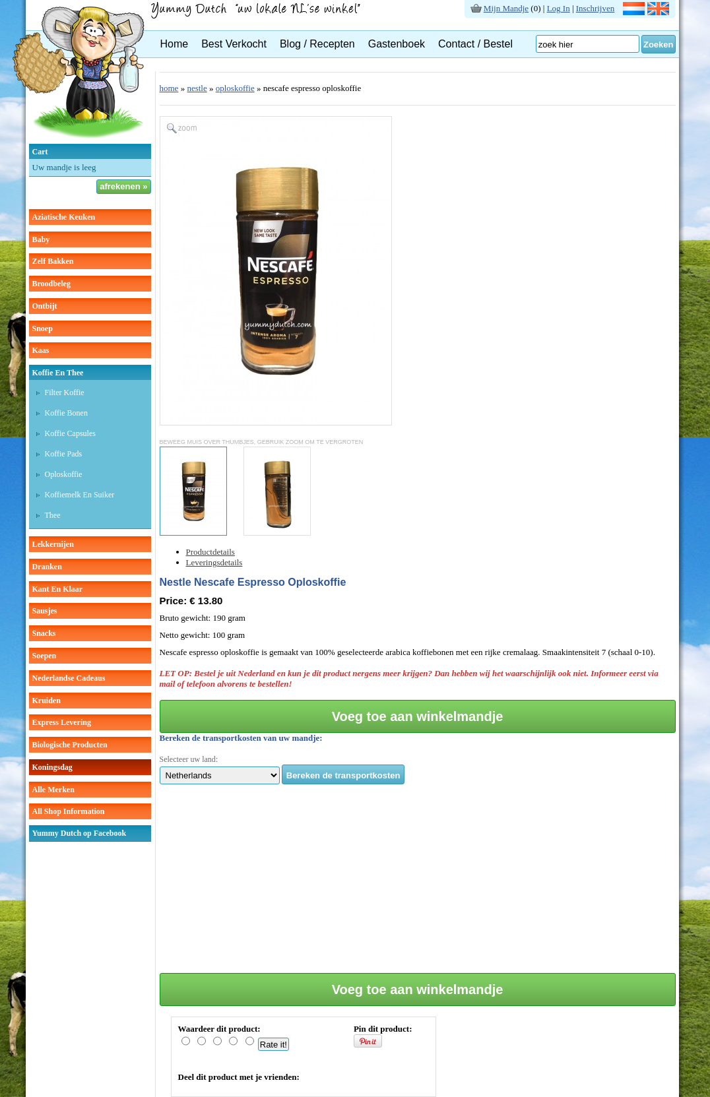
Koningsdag (52, 767)
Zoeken (658, 44)
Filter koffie (64, 392)
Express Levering (61, 722)
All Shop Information (68, 811)
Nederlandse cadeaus (69, 678)
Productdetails (210, 552)
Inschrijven (595, 8)
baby (41, 239)
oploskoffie (235, 88)
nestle (197, 88)
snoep (42, 328)
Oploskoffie (63, 474)
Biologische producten (70, 744)
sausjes (44, 610)
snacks (44, 633)
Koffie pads (63, 453)
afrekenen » (123, 186)
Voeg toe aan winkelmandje (417, 716)
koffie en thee (58, 372)
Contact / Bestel (475, 43)
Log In (558, 8)
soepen (44, 655)
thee (53, 515)
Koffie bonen (66, 413)
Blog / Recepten (317, 43)
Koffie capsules (70, 433)
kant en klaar (57, 589)
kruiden (46, 700)
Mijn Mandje (506, 8)
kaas (40, 350)
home (169, 88)
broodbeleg (51, 283)
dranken (47, 566)
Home (174, 43)
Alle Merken (53, 789)
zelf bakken (53, 261)
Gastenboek (396, 43)
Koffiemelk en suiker (80, 494)
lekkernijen (53, 544)
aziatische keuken (64, 217)
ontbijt (44, 306)
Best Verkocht (234, 43)
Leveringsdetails (214, 562)
